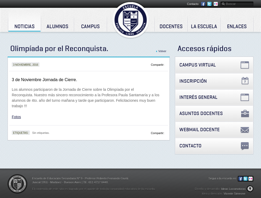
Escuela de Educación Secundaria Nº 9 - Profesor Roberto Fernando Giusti (130, 20)
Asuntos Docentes (201, 113)
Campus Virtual (197, 65)
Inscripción (193, 81)
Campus (90, 26)
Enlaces (237, 26)
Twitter (209, 4)
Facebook (203, 4)
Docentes (171, 26)
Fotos (16, 117)
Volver (162, 51)
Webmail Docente (199, 130)
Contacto (192, 3)
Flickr (216, 4)
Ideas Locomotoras (233, 188)
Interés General (198, 97)
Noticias (24, 26)
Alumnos (57, 26)
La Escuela (204, 26)
